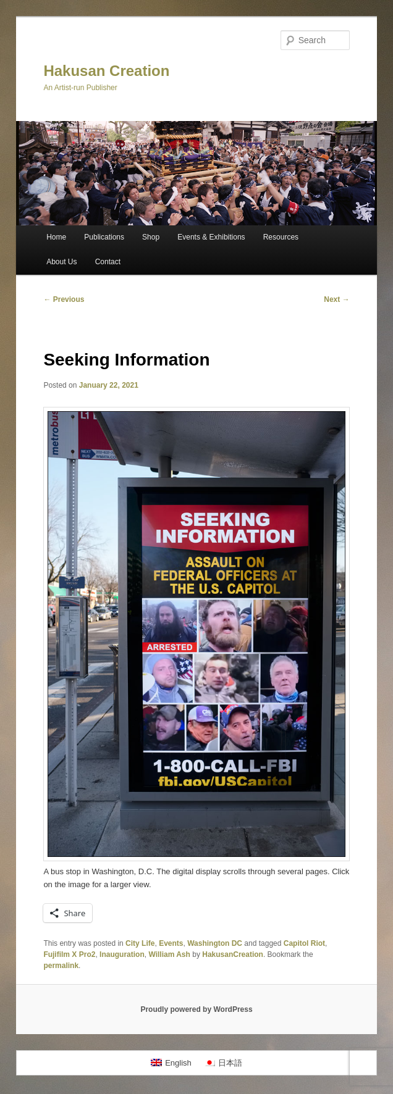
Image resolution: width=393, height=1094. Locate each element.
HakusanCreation (232, 954)
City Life (139, 943)
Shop (150, 237)
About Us (61, 261)
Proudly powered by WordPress (196, 1009)
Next (336, 299)
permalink (60, 965)
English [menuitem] (178, 1062)
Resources (280, 237)
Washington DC (214, 943)
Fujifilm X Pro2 (69, 954)
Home (56, 237)
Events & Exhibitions (211, 237)
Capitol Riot (304, 943)
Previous (63, 299)
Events (171, 943)
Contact (107, 261)
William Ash (169, 954)
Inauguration (122, 954)
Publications (104, 237)
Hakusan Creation (106, 70)
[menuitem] (171, 1063)
